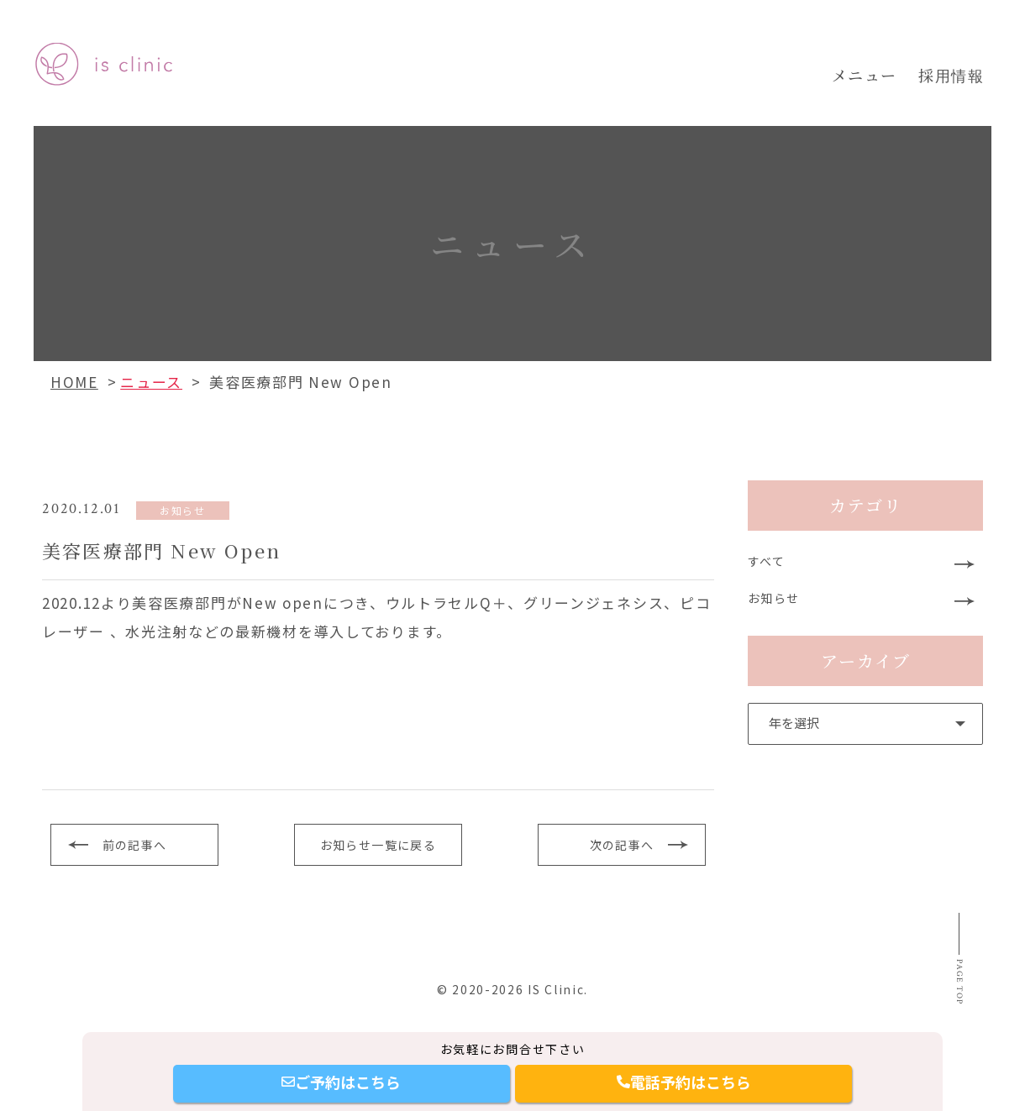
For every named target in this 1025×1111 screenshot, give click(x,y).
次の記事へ (622, 844)
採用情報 (951, 75)
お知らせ (776, 603)
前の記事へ (135, 844)
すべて (768, 563)
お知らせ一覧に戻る (377, 844)
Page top (955, 1001)
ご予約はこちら (341, 1082)
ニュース (151, 381)
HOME (74, 381)
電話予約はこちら (684, 1082)
